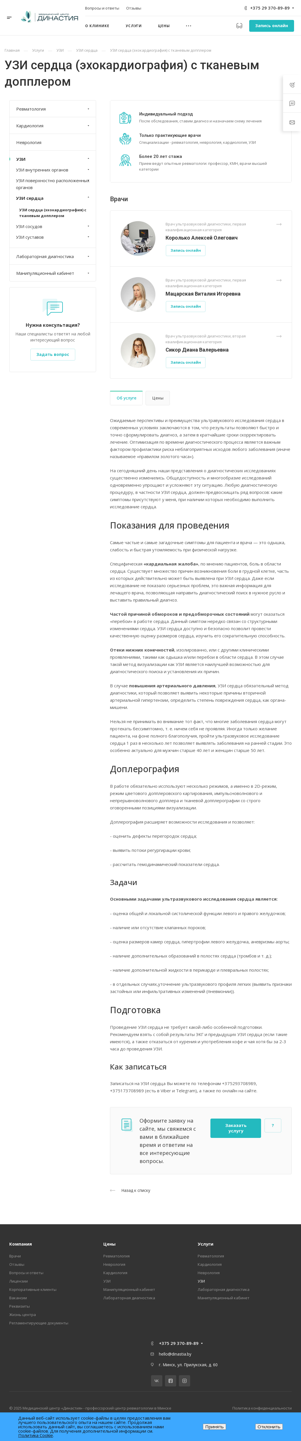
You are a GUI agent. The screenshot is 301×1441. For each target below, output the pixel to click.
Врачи (15, 1256)
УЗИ (53, 159)
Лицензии (18, 1281)
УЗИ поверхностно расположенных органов (53, 184)
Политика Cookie (35, 1435)
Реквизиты (19, 1306)
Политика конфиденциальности (262, 1408)
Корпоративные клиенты (32, 1289)
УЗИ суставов (53, 237)
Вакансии (18, 1297)
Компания (20, 1244)
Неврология (28, 142)
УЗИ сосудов (53, 226)
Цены (158, 398)
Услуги (205, 1244)
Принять (214, 1426)
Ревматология (53, 109)
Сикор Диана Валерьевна (197, 350)
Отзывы (16, 1264)
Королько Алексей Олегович (202, 238)
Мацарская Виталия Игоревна (203, 294)
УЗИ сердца (53, 198)
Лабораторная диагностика (53, 256)
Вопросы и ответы (26, 1272)
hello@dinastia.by (175, 1354)
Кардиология (53, 125)
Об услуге (126, 398)
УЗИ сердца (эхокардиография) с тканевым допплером (52, 212)
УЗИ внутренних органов (53, 170)
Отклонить (269, 1426)
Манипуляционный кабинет (53, 273)
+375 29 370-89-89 (270, 8)
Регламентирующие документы (38, 1323)
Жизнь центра (22, 1314)
